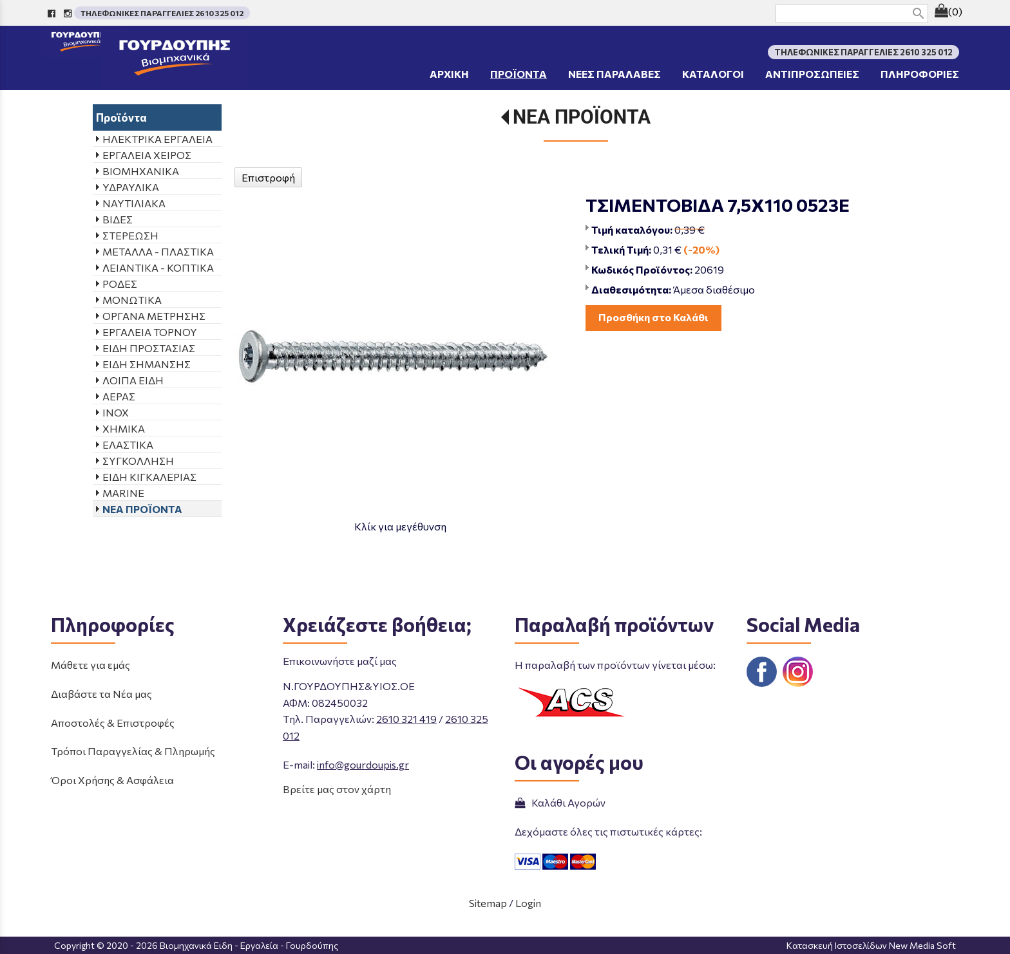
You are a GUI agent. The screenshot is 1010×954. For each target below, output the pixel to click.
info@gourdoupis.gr (363, 764)
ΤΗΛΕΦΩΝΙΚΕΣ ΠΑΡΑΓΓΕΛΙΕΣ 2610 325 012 (162, 12)
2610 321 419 (406, 719)
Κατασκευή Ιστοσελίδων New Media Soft (871, 945)
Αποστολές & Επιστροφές (113, 722)
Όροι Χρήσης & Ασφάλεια (112, 780)
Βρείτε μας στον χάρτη (337, 789)
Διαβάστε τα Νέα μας (101, 693)
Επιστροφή (268, 177)
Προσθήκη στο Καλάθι (653, 317)
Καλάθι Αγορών (560, 802)
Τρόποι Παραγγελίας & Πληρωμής (133, 751)
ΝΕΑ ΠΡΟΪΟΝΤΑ (582, 117)
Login (528, 903)
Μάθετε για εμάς (90, 665)
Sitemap (488, 903)
